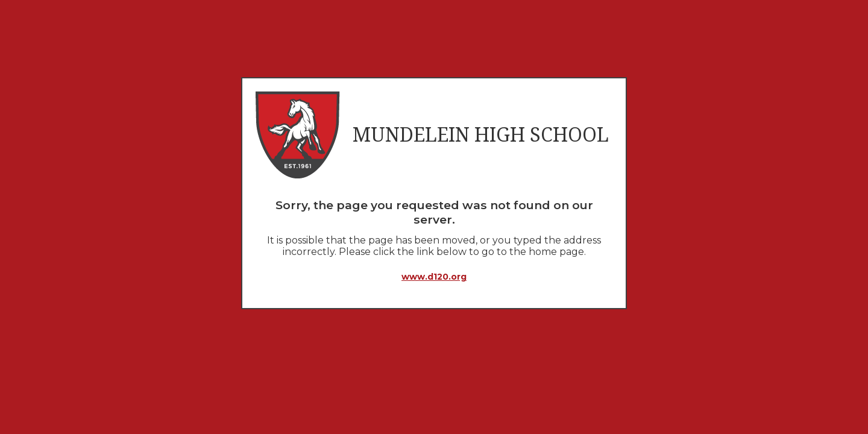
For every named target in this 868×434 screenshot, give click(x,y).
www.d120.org (434, 276)
